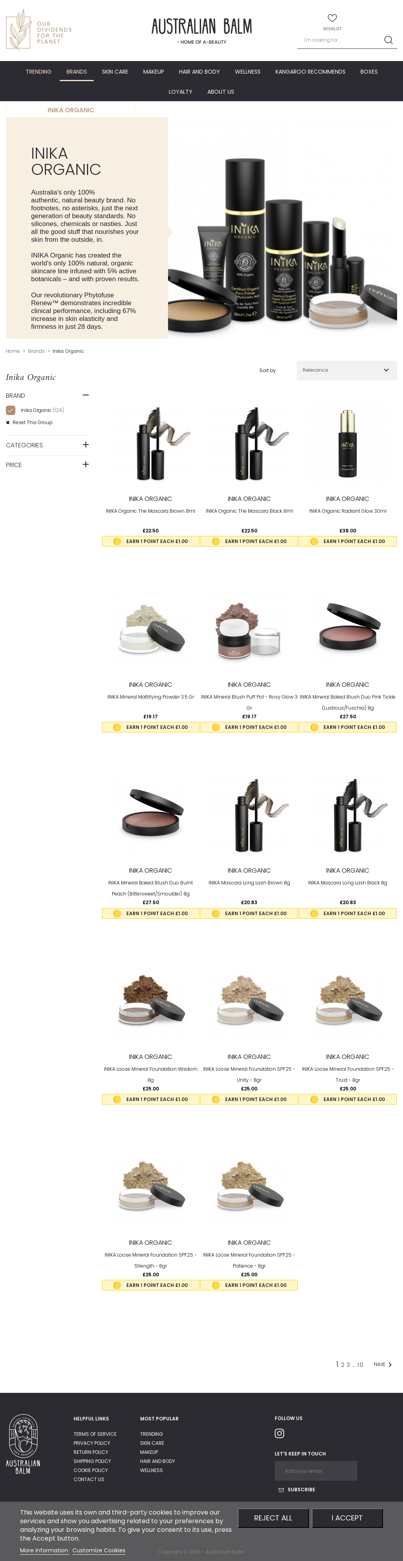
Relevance (315, 370)
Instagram (282, 1435)
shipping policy (92, 1461)
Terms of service (95, 1434)
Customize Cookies (99, 1550)
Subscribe (297, 1489)
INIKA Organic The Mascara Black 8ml (249, 511)
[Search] (347, 40)
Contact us (89, 1479)
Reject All (273, 1518)
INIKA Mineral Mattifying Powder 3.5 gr (150, 696)
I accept (347, 1518)
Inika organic (42, 410)
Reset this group (32, 422)
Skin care (152, 1443)
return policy (91, 1452)
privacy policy (92, 1443)
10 (360, 1365)
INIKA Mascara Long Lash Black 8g (347, 882)
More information (45, 1550)
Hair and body (157, 1461)
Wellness (151, 1470)
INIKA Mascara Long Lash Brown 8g (249, 882)
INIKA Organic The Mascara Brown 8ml (150, 511)
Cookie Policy (91, 1470)
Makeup (149, 1452)
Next (384, 1365)
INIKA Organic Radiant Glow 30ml (347, 511)
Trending (151, 1434)
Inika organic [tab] (71, 110)
